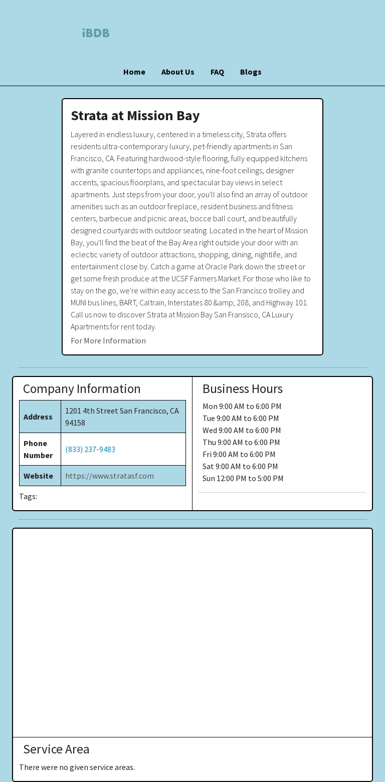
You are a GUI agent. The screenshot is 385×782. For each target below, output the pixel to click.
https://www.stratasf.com (109, 476)
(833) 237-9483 (90, 449)
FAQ (217, 72)
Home (134, 72)
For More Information (108, 340)
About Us (178, 72)
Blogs (251, 72)
